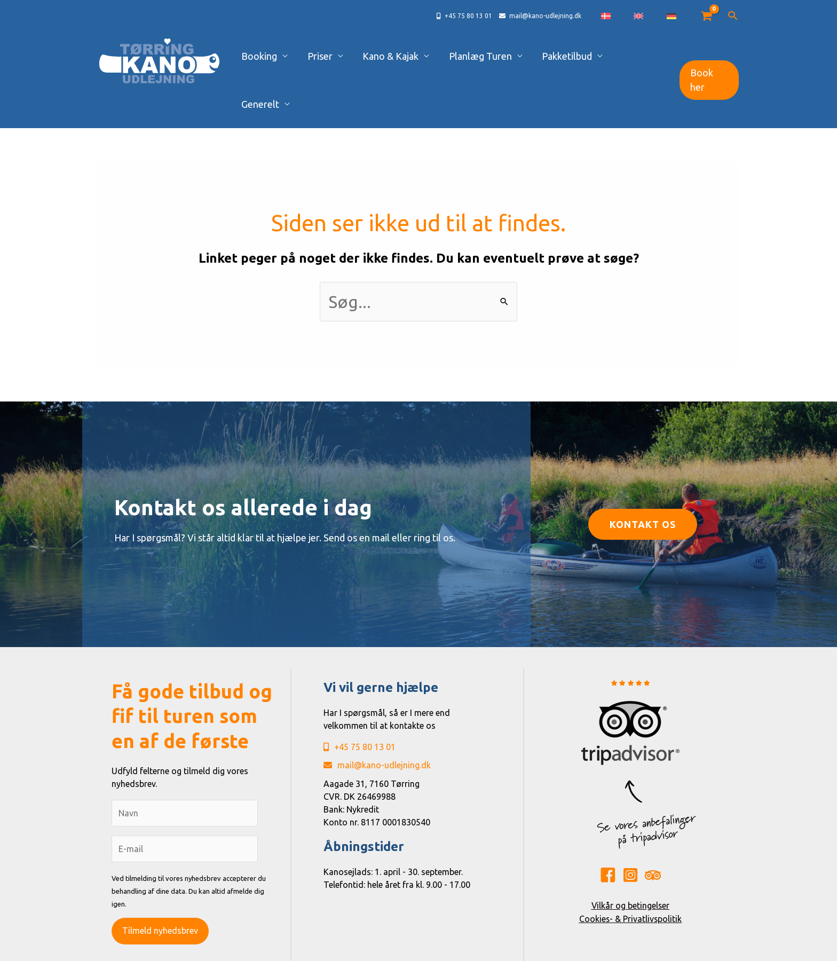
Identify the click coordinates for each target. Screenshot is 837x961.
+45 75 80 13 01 (359, 699)
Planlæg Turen (491, 56)
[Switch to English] (661, 16)
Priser (351, 56)
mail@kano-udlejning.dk (377, 717)
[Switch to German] (679, 16)
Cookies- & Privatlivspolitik (630, 870)
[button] (733, 16)
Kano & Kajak (412, 56)
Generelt (633, 56)
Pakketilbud (568, 56)
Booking (300, 56)
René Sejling (508, 949)
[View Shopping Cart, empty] (706, 16)
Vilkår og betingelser (630, 857)
